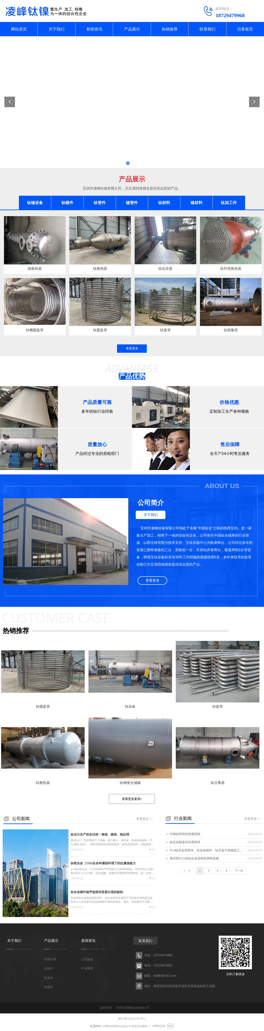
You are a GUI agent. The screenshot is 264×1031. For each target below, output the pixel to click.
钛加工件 (229, 203)
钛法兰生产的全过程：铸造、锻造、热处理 (100, 834)
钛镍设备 (35, 203)
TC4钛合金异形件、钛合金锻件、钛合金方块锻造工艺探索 (207, 850)
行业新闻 (87, 968)
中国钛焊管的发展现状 (185, 834)
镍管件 (132, 203)
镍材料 (196, 203)
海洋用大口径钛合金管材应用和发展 (194, 858)
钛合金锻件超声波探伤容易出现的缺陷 (97, 892)
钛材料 (164, 203)
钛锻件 (67, 203)
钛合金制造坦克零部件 (185, 842)
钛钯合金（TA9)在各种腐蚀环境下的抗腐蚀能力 (103, 863)
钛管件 (100, 203)
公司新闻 (87, 959)
